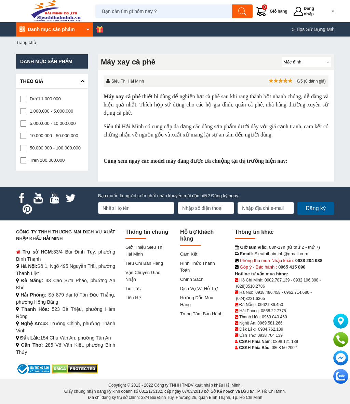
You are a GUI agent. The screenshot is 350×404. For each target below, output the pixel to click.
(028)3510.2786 (250, 286)
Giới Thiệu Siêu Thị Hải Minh (144, 251)
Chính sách (191, 279)
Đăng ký (316, 208)
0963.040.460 (274, 317)
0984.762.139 (270, 329)
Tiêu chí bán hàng (144, 263)
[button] (328, 11)
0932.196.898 (305, 280)
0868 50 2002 (284, 347)
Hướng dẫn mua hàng (196, 301)
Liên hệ (133, 297)
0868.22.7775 (273, 310)
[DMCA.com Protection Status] (75, 368)
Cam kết (188, 254)
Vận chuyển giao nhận (142, 276)
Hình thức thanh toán (197, 267)
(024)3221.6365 (250, 298)
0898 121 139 (285, 341)
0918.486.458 (267, 292)
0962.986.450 (270, 304)
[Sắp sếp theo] (306, 62)
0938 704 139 (269, 335)
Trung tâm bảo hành (201, 313)
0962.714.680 (296, 292)
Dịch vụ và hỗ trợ (199, 288)
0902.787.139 (277, 280)
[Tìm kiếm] (242, 11)
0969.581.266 (269, 323)
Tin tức (132, 288)
